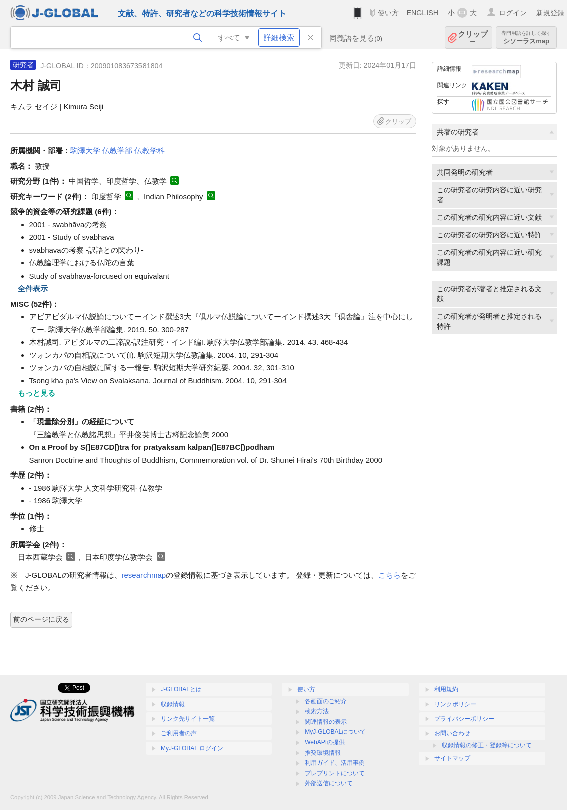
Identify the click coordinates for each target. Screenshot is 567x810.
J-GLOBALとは (181, 689)
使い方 (388, 13)
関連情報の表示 (326, 721)
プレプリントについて (335, 773)
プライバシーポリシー (464, 718)
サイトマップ (452, 758)
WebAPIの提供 (325, 742)
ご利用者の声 (179, 733)
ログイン (513, 13)
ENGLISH (422, 13)
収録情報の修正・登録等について (487, 745)
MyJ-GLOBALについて (335, 731)
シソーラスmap (526, 37)
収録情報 (173, 704)
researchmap (144, 575)
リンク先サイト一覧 (188, 718)
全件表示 (33, 288)
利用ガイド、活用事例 (335, 762)
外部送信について (329, 783)
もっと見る (36, 393)
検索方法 (317, 711)
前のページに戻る (41, 619)
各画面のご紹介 (326, 701)
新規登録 (550, 13)
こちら (389, 575)
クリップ (473, 37)
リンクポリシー (455, 704)
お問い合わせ (452, 733)
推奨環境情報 (323, 752)
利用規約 (446, 689)
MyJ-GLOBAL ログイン (192, 748)
